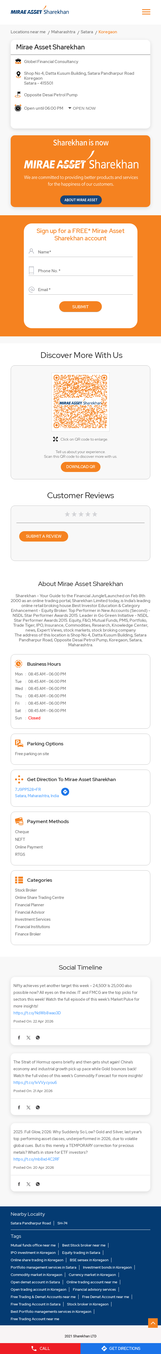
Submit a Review (44, 536)
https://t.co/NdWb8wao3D (37, 1013)
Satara (87, 31)
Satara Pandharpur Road (31, 1223)
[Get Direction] (65, 794)
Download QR (80, 466)
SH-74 (62, 1223)
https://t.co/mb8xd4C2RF (36, 1159)
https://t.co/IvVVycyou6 (35, 1082)
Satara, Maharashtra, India (37, 795)
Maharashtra (63, 31)
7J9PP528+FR (28, 789)
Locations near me (28, 31)
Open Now (84, 108)
